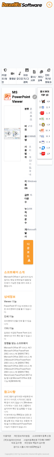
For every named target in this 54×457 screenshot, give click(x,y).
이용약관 (7, 436)
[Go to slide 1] (12, 159)
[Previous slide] (8, 133)
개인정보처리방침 (22, 436)
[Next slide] (16, 133)
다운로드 (28, 251)
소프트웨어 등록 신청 (41, 436)
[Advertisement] (27, 38)
